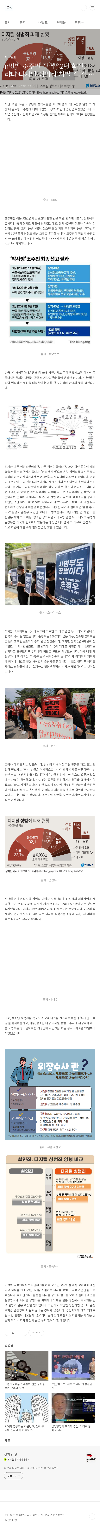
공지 (23, 22)
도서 (7, 22)
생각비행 (10, 1454)
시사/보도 (41, 22)
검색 (84, 8)
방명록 (79, 22)
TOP (92, 1516)
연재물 (61, 22)
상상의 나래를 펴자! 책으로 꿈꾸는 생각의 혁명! (31, 1468)
